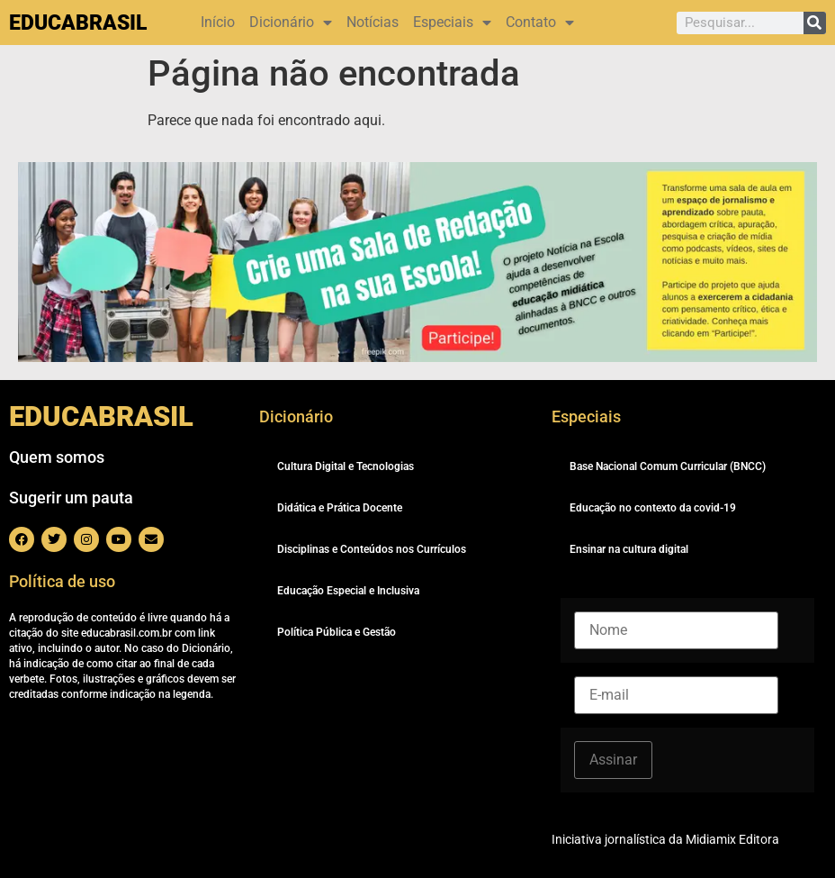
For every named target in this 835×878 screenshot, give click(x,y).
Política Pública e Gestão (336, 632)
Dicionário (290, 22)
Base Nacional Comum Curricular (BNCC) (668, 466)
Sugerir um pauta (71, 497)
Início (218, 22)
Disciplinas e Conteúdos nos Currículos (371, 549)
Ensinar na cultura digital (629, 549)
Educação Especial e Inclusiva (348, 590)
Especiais (452, 22)
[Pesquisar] (815, 23)
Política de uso (62, 581)
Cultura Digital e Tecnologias (345, 466)
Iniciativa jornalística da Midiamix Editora (665, 839)
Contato (540, 22)
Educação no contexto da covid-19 (653, 508)
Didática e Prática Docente (339, 508)
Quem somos (56, 457)
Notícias (372, 22)
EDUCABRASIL (78, 23)
